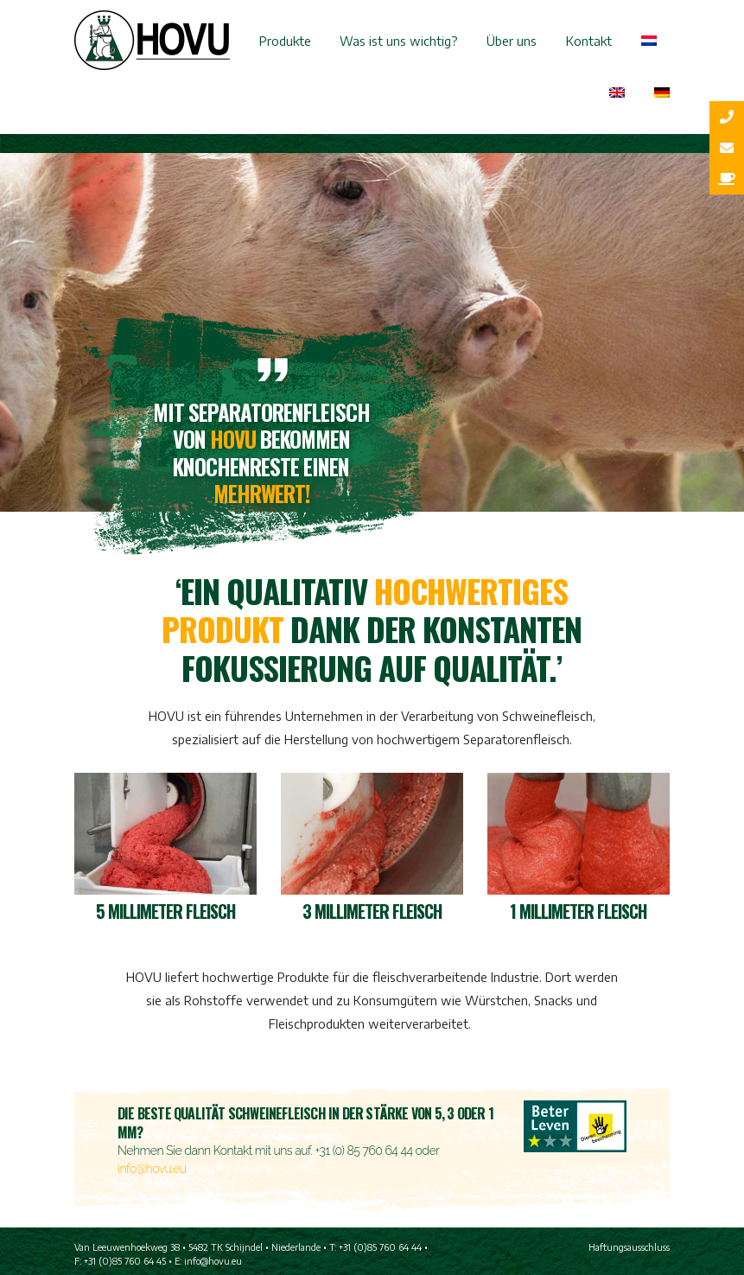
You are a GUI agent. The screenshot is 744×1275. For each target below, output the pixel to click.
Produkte (285, 41)
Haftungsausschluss (629, 1247)
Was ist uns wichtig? (398, 41)
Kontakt (589, 41)
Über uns (511, 41)
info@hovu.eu (152, 1169)
